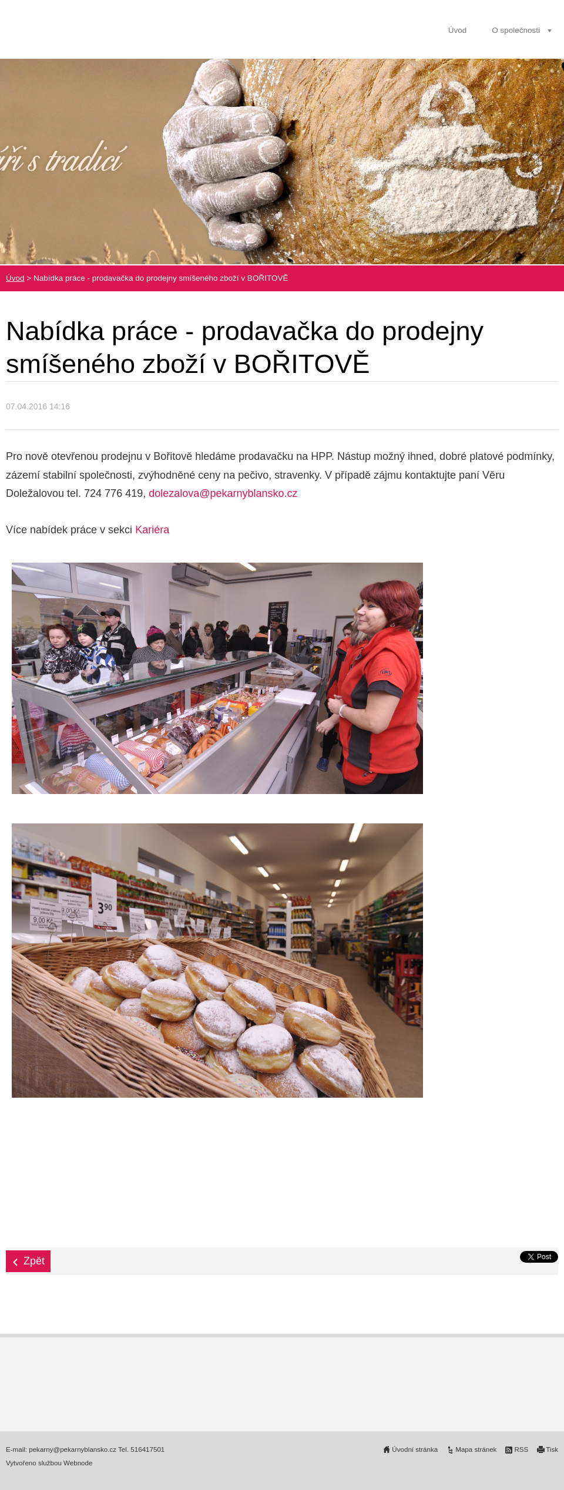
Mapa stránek (475, 1449)
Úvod (457, 30)
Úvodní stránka (415, 1449)
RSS (521, 1449)
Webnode (77, 1463)
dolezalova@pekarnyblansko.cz (223, 493)
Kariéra (152, 530)
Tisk (552, 1449)
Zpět (34, 1261)
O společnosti (516, 30)
